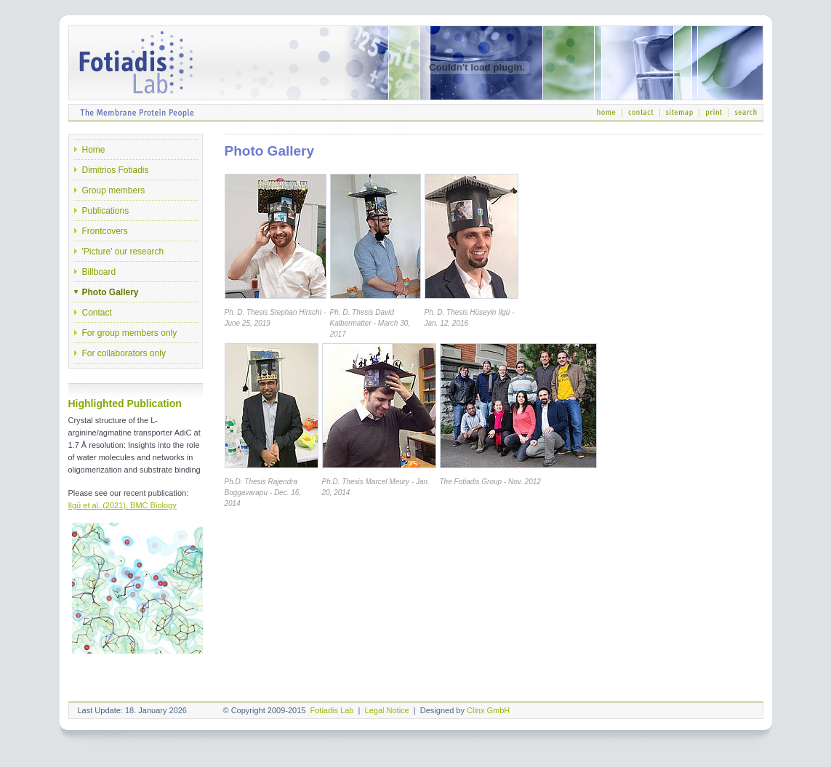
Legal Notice (387, 710)
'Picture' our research (123, 251)
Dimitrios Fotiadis (115, 170)
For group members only (129, 333)
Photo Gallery (110, 292)
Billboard (99, 272)
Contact (97, 313)
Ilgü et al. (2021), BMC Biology (122, 505)
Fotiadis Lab (332, 710)
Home (93, 150)
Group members (113, 190)
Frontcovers (105, 231)
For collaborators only (124, 353)
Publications (105, 211)
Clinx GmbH (488, 710)
